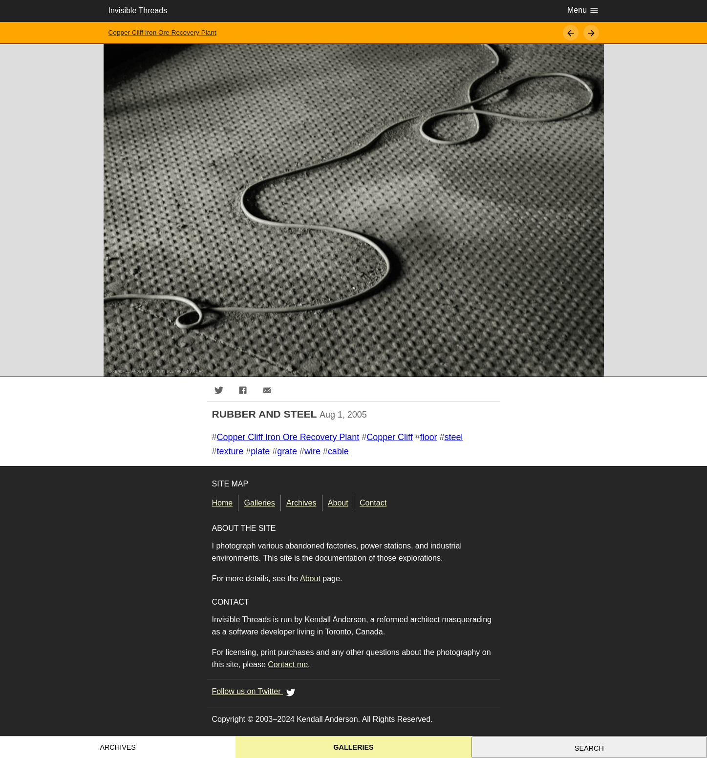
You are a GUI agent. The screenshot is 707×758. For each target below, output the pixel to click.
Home (222, 503)
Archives (301, 503)
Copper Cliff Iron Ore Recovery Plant (162, 32)
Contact (373, 503)
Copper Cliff (389, 437)
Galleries (259, 503)
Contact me (288, 664)
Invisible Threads (138, 10)
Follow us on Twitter (255, 692)
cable (338, 451)
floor (428, 437)
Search (589, 748)
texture (229, 451)
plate (260, 451)
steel (453, 437)
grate (287, 451)
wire (312, 451)
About (338, 503)
